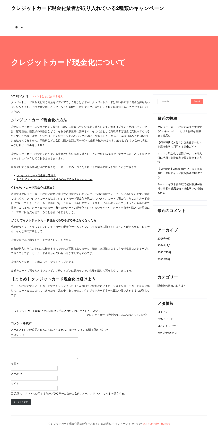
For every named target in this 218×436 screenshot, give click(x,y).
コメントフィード (167, 326)
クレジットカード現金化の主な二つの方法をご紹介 (118, 315)
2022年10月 (164, 252)
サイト (15, 387)
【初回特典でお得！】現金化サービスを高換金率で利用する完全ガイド (179, 144)
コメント (18, 335)
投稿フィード (165, 319)
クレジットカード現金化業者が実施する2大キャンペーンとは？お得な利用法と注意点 (179, 131)
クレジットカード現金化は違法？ (36, 175)
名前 (15, 367)
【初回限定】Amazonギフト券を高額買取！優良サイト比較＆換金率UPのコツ (180, 173)
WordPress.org (166, 332)
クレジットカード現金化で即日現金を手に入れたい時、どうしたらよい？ (56, 311)
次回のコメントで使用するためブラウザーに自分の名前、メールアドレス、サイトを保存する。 (70, 397)
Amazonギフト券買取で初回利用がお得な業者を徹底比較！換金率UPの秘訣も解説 (180, 188)
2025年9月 (163, 239)
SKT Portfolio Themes (156, 427)
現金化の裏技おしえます (171, 286)
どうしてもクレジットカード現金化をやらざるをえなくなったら (55, 179)
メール (16, 377)
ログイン (162, 312)
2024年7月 (164, 245)
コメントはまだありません (47, 96)
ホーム (19, 27)
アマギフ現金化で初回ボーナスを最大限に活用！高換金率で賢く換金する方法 (179, 158)
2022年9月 (163, 259)
